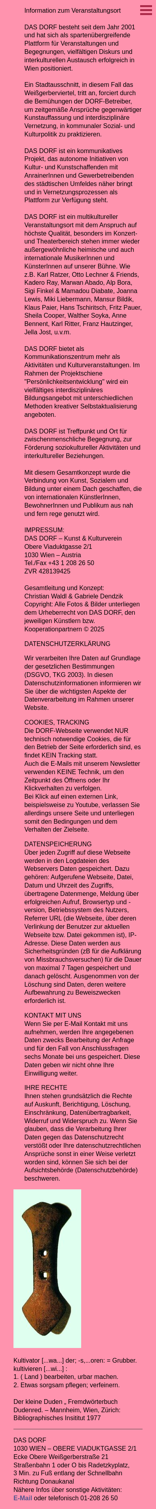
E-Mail (22, 1498)
